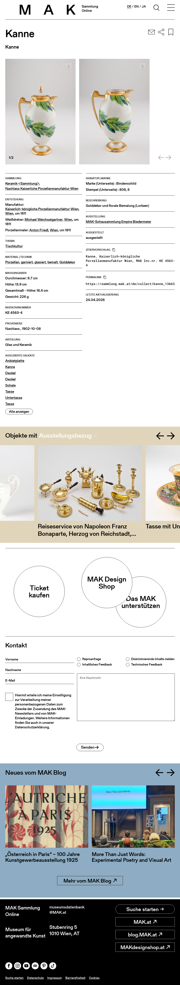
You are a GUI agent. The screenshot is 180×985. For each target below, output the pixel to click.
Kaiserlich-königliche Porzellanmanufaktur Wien (42, 209)
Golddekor (67, 262)
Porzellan (12, 262)
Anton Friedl (38, 230)
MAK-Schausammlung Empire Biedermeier (118, 221)
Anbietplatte (14, 361)
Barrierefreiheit (78, 977)
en (136, 6)
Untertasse (13, 398)
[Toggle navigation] (171, 8)
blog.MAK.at (145, 934)
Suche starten (145, 909)
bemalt (52, 262)
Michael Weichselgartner (44, 219)
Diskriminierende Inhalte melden (153, 659)
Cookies (96, 977)
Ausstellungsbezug (65, 435)
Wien (9, 213)
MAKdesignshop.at (145, 947)
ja (144, 6)
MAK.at (145, 922)
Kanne (10, 367)
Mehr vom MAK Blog (90, 882)
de (129, 6)
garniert (27, 262)
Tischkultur (14, 246)
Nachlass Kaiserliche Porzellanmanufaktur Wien (41, 188)
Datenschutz (36, 977)
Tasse (9, 391)
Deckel (10, 373)
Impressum (56, 977)
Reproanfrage (91, 659)
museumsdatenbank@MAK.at (69, 911)
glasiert (40, 262)
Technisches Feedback (146, 664)
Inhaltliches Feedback (97, 664)
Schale (10, 385)
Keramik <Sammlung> (22, 183)
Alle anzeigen (19, 411)
